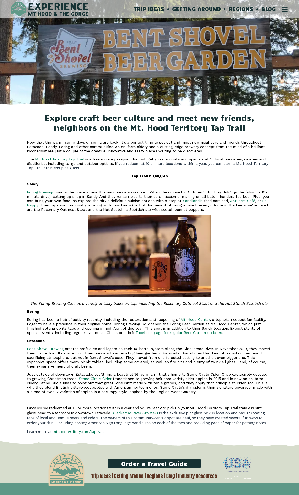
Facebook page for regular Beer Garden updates (179, 332)
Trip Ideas (101, 476)
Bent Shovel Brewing (45, 349)
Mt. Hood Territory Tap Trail (59, 159)
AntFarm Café (242, 201)
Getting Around (128, 476)
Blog (170, 476)
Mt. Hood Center (195, 319)
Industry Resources (197, 476)
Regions (155, 476)
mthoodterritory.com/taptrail (78, 431)
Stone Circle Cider (95, 378)
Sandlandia (193, 201)
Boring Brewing (40, 192)
